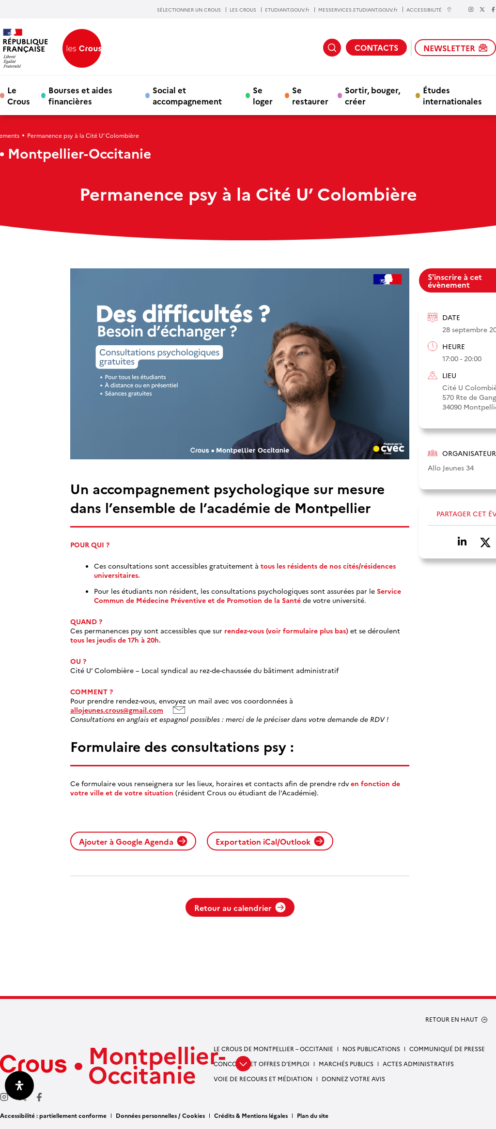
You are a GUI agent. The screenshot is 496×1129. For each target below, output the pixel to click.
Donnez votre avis (353, 1078)
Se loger (263, 95)
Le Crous (18, 95)
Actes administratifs (418, 1063)
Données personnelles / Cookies (160, 1115)
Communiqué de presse (447, 1048)
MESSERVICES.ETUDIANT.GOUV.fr (358, 9)
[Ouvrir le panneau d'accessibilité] (19, 1085)
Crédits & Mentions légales (251, 1115)
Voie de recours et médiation (263, 1078)
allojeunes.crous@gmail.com (116, 710)
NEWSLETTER (455, 48)
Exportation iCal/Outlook (270, 841)
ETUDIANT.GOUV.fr (287, 9)
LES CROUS (243, 9)
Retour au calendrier (240, 907)
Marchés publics (346, 1063)
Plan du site (312, 1115)
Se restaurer (310, 95)
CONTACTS (376, 47)
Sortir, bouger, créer (372, 95)
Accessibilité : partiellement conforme (53, 1115)
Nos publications (371, 1048)
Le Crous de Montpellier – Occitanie (273, 1048)
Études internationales (452, 95)
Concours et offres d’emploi (262, 1063)
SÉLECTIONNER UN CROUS (189, 9)
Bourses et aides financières (80, 95)
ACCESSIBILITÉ (429, 9)
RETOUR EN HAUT (451, 1019)
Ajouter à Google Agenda (133, 841)
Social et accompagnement (187, 95)
